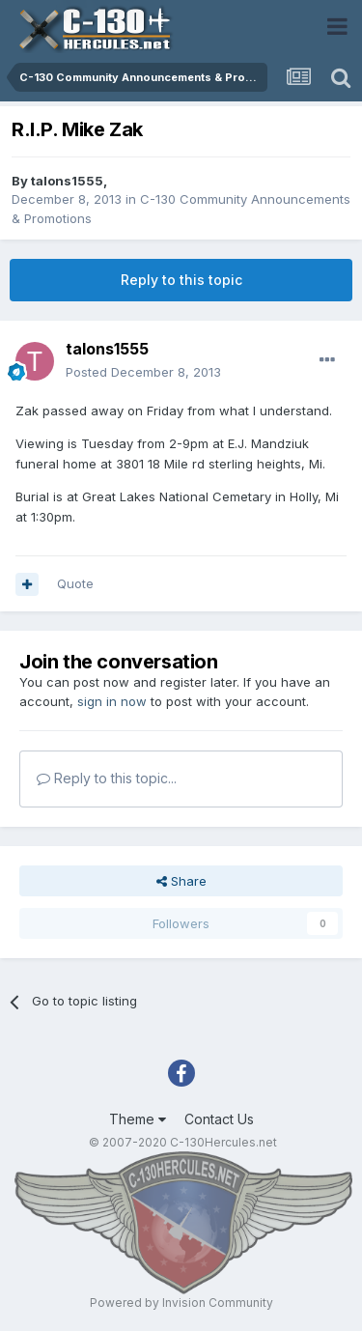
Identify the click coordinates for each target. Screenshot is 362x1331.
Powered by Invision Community (181, 1302)
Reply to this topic (181, 279)
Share (181, 880)
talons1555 (67, 180)
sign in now (112, 701)
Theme (137, 1119)
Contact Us (219, 1119)
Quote (75, 583)
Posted (143, 372)
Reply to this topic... (107, 778)
